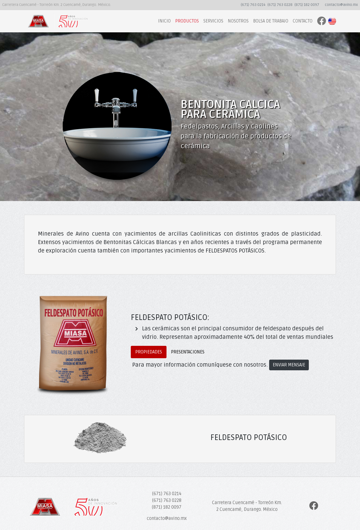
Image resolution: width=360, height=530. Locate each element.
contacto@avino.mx (341, 5)
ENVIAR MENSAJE (289, 365)
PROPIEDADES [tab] (148, 352)
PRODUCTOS (187, 21)
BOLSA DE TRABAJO (270, 21)
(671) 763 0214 (253, 5)
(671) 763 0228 (279, 5)
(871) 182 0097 (306, 5)
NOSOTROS (238, 21)
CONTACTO (302, 21)
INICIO (164, 21)
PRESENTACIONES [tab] (187, 352)
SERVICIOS (213, 21)
